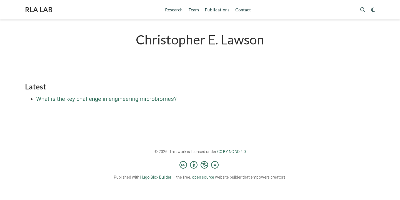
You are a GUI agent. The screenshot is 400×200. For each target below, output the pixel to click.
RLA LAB (38, 9)
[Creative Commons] (200, 164)
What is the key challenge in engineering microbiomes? (106, 99)
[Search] (362, 10)
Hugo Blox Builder (155, 177)
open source (203, 177)
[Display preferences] (373, 10)
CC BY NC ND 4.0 (231, 151)
